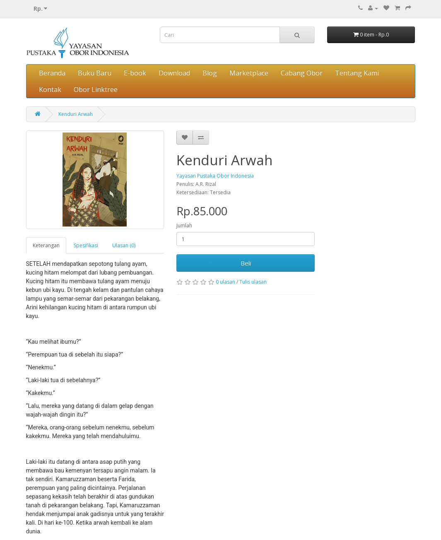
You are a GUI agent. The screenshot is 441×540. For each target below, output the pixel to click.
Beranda (52, 72)
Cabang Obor (302, 72)
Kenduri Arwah (75, 114)
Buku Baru (94, 72)
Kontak (50, 89)
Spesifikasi (86, 245)
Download (174, 72)
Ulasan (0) (123, 245)
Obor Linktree (96, 89)
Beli (246, 263)
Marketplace (248, 72)
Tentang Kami (357, 72)
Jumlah (184, 225)
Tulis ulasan (253, 281)
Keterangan (46, 245)
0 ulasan (225, 281)
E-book (135, 72)
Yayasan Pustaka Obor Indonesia (215, 175)
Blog (209, 72)
